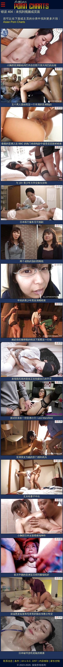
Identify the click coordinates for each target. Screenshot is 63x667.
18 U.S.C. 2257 (29, 661)
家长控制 (55, 661)
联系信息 (8, 661)
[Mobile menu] (3, 4)
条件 (16, 661)
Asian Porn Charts (14, 22)
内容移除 (44, 661)
